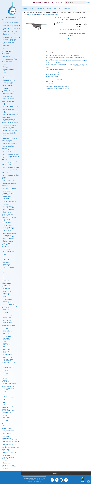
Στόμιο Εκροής (6, 323)
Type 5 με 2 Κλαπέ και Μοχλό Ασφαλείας (11, 175)
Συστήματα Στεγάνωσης (6, 365)
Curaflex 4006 (5, 391)
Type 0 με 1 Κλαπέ (6, 165)
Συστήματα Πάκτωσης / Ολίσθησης (9, 215)
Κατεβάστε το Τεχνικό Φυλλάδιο (75, 42)
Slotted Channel (6, 333)
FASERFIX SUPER (7, 344)
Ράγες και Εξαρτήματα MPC (8, 207)
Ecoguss (4, 62)
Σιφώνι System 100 (6, 54)
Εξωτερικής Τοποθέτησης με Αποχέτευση (11, 462)
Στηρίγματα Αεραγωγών (7, 203)
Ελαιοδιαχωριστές (5, 36)
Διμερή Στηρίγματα (6, 198)
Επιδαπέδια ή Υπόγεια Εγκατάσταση (10, 138)
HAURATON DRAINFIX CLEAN (9, 362)
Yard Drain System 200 (7, 85)
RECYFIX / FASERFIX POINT (9, 336)
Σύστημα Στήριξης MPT (7, 219)
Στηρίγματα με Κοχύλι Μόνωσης (9, 201)
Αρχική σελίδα (29, 12)
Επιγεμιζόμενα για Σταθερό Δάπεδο (10, 452)
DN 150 (4, 402)
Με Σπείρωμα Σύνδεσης (7, 290)
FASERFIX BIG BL (7, 349)
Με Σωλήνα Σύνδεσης (7, 288)
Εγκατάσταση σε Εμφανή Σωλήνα (9, 133)
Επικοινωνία (67, 8)
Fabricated (5, 426)
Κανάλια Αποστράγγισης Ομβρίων (8, 325)
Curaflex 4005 (5, 393)
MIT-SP (4, 256)
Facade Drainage (6, 338)
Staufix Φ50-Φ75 (5, 172)
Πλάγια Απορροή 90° (6, 291)
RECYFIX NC (5, 352)
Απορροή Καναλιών (6, 307)
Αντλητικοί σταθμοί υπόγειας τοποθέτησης (10, 111)
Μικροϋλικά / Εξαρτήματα (7, 214)
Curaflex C (5, 368)
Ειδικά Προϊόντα (5, 280)
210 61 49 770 (58, 2)
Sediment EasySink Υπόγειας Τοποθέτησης (11, 49)
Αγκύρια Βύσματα (5, 246)
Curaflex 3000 (5, 389)
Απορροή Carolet (5, 309)
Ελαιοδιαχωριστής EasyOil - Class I (10, 39)
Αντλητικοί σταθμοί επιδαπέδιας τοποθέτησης (11, 103)
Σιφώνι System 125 (6, 56)
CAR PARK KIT (6, 319)
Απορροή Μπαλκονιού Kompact (9, 304)
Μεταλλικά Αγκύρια (6, 248)
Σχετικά (25, 8)
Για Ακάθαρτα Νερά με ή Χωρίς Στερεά (10, 106)
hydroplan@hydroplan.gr (42, 2)
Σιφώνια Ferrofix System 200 (8, 96)
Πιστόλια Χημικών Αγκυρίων (8, 267)
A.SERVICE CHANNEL (8, 359)
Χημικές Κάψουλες (6, 262)
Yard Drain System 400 (7, 87)
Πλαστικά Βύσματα (6, 269)
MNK (4, 272)
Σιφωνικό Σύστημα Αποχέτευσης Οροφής (10, 447)
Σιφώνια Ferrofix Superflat (8, 93)
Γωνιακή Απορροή (6, 285)
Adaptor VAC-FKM (7, 436)
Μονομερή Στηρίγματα (7, 196)
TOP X (4, 335)
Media (54, 8)
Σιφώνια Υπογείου (5, 67)
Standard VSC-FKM (7, 433)
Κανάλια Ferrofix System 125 (8, 98)
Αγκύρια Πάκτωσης (6, 249)
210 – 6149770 (31, 479)
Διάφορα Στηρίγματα (7, 204)
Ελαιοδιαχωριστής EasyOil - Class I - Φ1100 (11, 37)
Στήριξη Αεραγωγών (6, 220)
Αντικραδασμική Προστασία (8, 193)
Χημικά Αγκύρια (5, 252)
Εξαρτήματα (4, 314)
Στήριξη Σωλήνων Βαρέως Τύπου (9, 217)
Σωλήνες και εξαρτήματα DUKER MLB (10, 446)
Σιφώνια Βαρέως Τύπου (7, 61)
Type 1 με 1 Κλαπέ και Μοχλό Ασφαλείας (11, 154)
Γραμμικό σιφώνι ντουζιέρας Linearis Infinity (77, 12)
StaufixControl (5, 159)
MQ (3, 273)
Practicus (4, 64)
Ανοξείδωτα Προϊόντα (6, 222)
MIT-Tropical (5, 261)
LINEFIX (4, 341)
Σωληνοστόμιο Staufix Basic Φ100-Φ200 (11, 190)
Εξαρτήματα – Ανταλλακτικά (8, 157)
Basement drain (6, 77)
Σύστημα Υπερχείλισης (7, 322)
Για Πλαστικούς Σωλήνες (8, 385)
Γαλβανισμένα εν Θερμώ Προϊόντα (9, 233)
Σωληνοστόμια (5, 185)
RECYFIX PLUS (6, 330)
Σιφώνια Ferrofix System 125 (8, 95)
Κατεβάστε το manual (73, 33)
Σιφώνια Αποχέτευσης (37, 12)
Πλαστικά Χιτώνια (6, 265)
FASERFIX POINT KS (7, 357)
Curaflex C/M (5, 370)
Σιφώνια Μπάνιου (46, 12)
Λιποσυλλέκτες (5, 21)
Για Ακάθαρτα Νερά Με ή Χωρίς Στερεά (11, 114)
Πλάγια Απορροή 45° (6, 296)
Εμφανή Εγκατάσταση (7, 145)
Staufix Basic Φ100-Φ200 (7, 164)
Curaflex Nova (5, 375)
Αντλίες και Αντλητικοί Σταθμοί (8, 101)
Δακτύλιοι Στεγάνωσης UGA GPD (9, 386)
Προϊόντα (31, 8)
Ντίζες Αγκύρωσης (6, 264)
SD (3, 277)
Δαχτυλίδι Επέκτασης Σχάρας (8, 315)
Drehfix (4, 72)
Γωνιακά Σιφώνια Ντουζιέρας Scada (10, 59)
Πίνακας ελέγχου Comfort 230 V (9, 124)
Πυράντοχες (5, 460)
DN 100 (4, 399)
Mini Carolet (5, 312)
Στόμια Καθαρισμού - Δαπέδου (9, 99)
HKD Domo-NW (6, 380)
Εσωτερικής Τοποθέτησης (8, 463)
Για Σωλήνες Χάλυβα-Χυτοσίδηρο (9, 383)
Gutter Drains (5, 88)
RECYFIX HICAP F (7, 356)
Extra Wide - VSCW (7, 412)
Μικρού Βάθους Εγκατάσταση (9, 137)
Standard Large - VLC (6, 409)
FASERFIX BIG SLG (7, 347)
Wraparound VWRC (6, 422)
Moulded (4, 425)
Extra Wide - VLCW (7, 414)
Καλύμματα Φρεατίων (6, 449)
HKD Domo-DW (6, 378)
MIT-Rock (5, 257)
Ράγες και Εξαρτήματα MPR (8, 209)
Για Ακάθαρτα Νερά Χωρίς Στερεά (9, 104)
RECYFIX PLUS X (6, 351)
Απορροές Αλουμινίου (6, 283)
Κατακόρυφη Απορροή (6, 286)
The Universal (5, 70)
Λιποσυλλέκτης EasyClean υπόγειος (10, 31)
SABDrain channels (6, 364)
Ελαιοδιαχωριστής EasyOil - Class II (10, 40)
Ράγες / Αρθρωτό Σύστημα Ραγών (9, 206)
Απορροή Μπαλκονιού (7, 302)
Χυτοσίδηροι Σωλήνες (6, 438)
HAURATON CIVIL (6, 343)
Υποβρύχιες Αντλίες (6, 117)
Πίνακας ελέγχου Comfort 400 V (9, 125)
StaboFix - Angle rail (7, 212)
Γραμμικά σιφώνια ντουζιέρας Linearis (58, 12)
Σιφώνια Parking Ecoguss (8, 82)
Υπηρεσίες (40, 8)
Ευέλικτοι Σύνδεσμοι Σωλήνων (8, 406)
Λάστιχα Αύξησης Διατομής (7, 423)
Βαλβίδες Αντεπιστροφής (7, 140)
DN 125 (4, 401)
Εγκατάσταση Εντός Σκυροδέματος (10, 132)
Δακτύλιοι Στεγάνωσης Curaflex (8, 367)
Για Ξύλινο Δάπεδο (6, 455)
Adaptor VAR (5, 420)
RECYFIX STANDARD (7, 331)
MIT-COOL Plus (6, 259)
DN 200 (4, 404)
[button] (55, 473)
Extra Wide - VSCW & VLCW (8, 410)
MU (3, 275)
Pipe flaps (4, 178)
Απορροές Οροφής (6, 90)
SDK (4, 278)
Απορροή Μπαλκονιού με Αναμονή (10, 306)
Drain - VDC (4, 415)
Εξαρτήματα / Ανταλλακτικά (8, 457)
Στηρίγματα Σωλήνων (6, 194)
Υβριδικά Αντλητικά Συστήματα (8, 128)
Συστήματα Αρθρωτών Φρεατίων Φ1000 (11, 116)
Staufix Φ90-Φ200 (6, 153)
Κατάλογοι (48, 8)
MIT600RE (5, 254)
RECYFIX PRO (6, 328)
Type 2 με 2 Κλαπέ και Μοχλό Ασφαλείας (11, 156)
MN (3, 270)
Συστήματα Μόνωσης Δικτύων (8, 465)
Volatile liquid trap (6, 74)
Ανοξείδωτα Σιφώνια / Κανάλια (8, 91)
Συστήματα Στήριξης (6, 191)
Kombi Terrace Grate (7, 320)
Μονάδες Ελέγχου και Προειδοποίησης (10, 122)
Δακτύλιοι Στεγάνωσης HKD (8, 377)
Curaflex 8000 (5, 394)
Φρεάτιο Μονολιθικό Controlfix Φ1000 (10, 182)
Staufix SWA (4, 148)
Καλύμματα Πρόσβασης (7, 450)
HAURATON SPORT (6, 360)
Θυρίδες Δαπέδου (5, 458)
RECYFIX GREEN (6, 339)
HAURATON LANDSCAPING (8, 327)
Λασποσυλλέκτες (5, 45)
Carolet (4, 310)
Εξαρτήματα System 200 (7, 78)
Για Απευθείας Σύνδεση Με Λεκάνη (10, 107)
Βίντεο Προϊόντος (72, 38)
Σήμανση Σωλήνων (6, 244)
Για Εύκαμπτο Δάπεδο (7, 454)
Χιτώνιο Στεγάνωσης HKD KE (8, 397)
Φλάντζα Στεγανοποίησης (7, 428)
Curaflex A (5, 372)
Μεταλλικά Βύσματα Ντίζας (8, 251)
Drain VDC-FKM (6, 435)
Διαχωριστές (4, 19)
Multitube (4, 177)
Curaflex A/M (5, 373)
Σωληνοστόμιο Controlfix (8, 186)
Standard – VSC (5, 407)
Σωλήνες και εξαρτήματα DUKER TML (10, 444)
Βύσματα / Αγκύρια (6, 243)
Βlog (60, 8)
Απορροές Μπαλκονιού (6, 301)
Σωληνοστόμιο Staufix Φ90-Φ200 (9, 188)
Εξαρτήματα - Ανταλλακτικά (8, 66)
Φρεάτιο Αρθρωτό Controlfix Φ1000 (10, 183)
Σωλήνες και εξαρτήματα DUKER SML (10, 439)
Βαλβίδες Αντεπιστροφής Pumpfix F (9, 130)
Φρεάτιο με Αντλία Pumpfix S (9, 69)
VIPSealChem (5, 431)
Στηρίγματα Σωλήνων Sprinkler (9, 199)
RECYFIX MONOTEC (7, 354)
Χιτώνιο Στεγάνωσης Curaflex (8, 388)
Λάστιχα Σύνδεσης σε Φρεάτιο (8, 430)
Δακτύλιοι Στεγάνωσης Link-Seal (8, 381)
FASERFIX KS (6, 346)
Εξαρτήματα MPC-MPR (7, 211)
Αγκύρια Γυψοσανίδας (7, 281)
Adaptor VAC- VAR (6, 417)
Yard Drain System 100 (7, 83)
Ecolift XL (4, 135)
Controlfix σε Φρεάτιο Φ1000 (8, 180)
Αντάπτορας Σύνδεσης (7, 317)
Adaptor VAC (5, 418)
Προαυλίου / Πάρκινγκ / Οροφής (8, 80)
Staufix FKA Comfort (6, 141)
